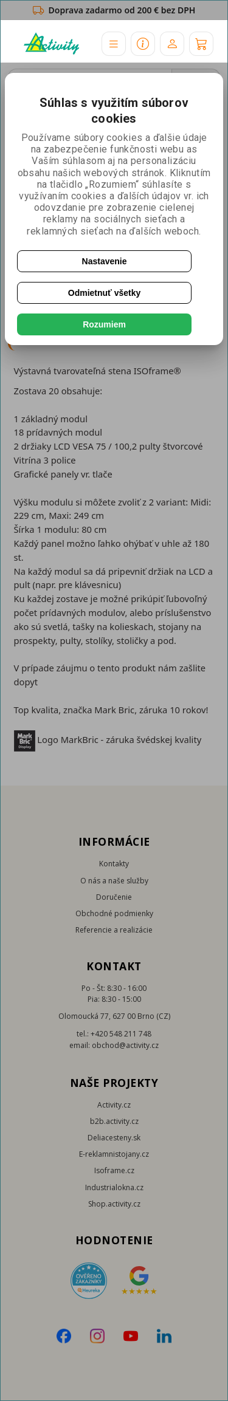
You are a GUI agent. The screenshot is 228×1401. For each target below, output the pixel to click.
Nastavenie (104, 261)
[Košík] (201, 44)
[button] (114, 44)
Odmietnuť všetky (104, 293)
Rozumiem (104, 324)
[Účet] (172, 44)
